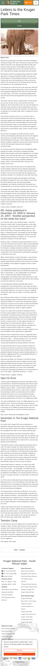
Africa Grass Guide (7, 636)
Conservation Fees (27, 619)
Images (19, 25)
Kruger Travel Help (27, 617)
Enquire (29, 2)
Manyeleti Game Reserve (29, 573)
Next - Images (19, 550)
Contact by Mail (7, 576)
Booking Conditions (7, 592)
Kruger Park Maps (26, 598)
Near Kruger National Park (29, 587)
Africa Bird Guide (7, 631)
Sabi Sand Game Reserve (29, 576)
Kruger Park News (26, 622)
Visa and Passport (7, 595)
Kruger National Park (27, 592)
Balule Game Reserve (28, 571)
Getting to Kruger (26, 604)
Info (19, 21)
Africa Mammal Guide (8, 628)
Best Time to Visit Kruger (28, 601)
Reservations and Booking (10, 589)
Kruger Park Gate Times (28, 614)
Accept (19, 654)
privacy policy (17, 644)
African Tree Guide (7, 639)
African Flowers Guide (8, 634)
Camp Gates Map (26, 611)
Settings (19, 650)
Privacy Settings (19, 662)
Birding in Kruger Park (28, 589)
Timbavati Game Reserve (29, 584)
